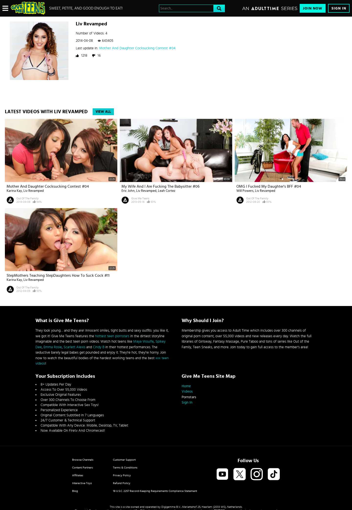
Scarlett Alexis (74, 347)
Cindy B (98, 347)
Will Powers (244, 191)
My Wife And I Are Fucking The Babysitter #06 (160, 186)
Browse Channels (82, 459)
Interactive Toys (82, 483)
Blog (75, 491)
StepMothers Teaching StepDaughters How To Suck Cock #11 (58, 275)
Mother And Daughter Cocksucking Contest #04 (137, 48)
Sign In (338, 8)
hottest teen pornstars (112, 336)
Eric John (128, 191)
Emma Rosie (53, 347)
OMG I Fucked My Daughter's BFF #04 (268, 186)
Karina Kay (14, 191)
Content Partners (82, 467)
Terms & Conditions (125, 467)
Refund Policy (121, 483)
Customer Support (124, 459)
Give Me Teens (140, 198)
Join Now (312, 8)
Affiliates (77, 475)
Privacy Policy (122, 475)
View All (103, 111)
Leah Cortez (166, 191)
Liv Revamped (33, 191)
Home (186, 386)
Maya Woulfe (143, 341)
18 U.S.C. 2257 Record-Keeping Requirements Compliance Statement (155, 491)
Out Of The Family (27, 198)
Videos (187, 391)
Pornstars (189, 397)
